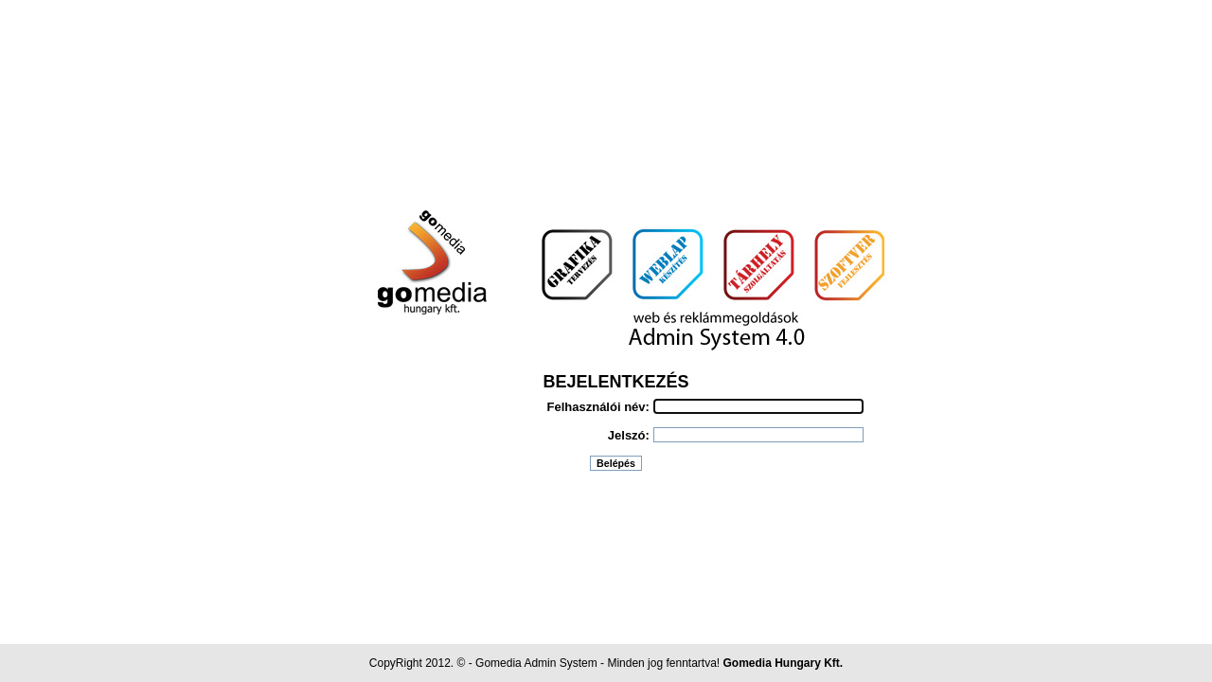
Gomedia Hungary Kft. (783, 663)
